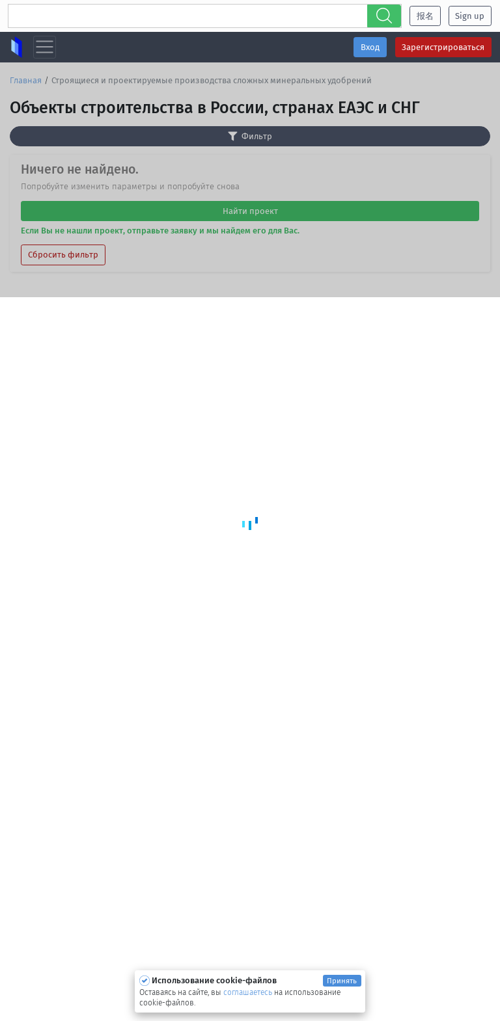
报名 (425, 16)
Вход (370, 47)
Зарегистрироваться (443, 47)
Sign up (469, 16)
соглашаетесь (248, 992)
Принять (342, 980)
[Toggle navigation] (44, 47)
